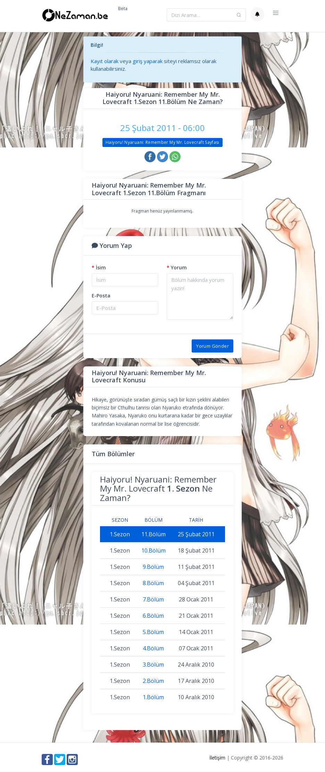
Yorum (177, 267)
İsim (99, 267)
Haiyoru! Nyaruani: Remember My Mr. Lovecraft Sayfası (162, 142)
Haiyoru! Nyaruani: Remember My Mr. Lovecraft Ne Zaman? (158, 488)
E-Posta (101, 295)
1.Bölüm (153, 697)
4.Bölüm (153, 648)
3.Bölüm (153, 664)
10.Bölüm (153, 550)
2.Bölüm (153, 681)
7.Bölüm (153, 599)
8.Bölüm (153, 583)
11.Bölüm (153, 534)
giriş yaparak (147, 61)
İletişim (217, 757)
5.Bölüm (153, 632)
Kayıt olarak (104, 61)
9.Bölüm (153, 567)
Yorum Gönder (212, 346)
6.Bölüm (153, 615)
